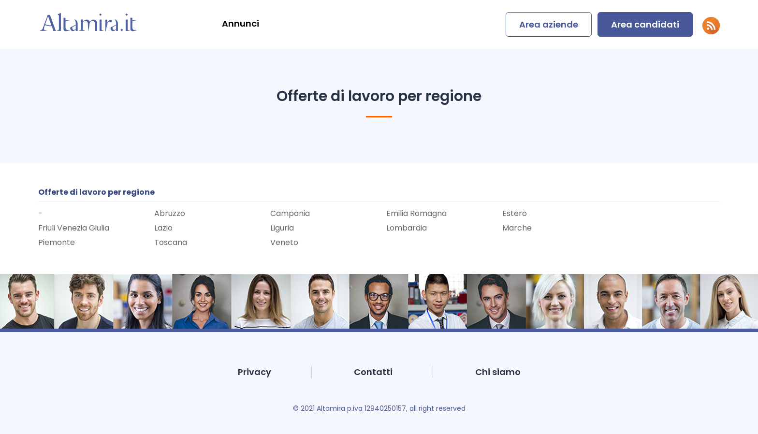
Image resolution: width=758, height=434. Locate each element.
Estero (514, 213)
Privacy (254, 372)
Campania (290, 213)
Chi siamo (498, 372)
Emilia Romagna (416, 213)
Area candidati (645, 24)
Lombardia (406, 227)
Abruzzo (169, 213)
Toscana (170, 242)
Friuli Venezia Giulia (73, 227)
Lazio (163, 227)
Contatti (373, 372)
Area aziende (548, 24)
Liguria (282, 227)
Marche (517, 227)
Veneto (284, 242)
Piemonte (56, 242)
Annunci (240, 23)
